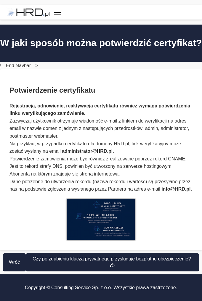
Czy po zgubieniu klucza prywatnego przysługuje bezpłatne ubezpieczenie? (112, 258)
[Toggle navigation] (57, 12)
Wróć (14, 262)
